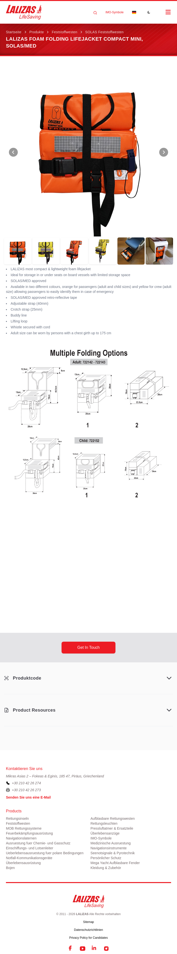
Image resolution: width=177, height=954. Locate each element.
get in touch (88, 647)
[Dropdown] (134, 12)
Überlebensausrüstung (23, 863)
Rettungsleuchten (103, 823)
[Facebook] (71, 949)
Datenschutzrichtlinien (88, 930)
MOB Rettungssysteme (24, 828)
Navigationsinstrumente (108, 848)
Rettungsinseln (17, 818)
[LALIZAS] (24, 12)
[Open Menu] (163, 12)
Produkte (36, 32)
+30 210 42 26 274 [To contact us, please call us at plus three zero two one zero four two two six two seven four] (26, 783)
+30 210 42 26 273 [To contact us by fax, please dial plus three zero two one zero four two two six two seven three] (26, 790)
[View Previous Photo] (13, 152)
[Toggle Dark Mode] (148, 12)
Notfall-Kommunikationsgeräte (29, 858)
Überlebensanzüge (105, 833)
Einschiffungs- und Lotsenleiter (29, 848)
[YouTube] (82, 949)
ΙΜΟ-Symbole (115, 12)
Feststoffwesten (64, 32)
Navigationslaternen (21, 838)
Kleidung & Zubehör (105, 868)
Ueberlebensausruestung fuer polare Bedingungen (45, 853)
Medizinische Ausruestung (110, 843)
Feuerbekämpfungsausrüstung (29, 833)
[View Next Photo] (163, 152)
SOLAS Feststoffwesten (104, 32)
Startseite (14, 32)
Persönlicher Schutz (105, 858)
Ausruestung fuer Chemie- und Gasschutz (38, 843)
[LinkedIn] (94, 949)
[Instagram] (106, 949)
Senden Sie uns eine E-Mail (28, 797)
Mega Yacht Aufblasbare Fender (115, 863)
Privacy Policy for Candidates (88, 937)
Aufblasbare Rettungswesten (112, 818)
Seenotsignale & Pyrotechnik (112, 853)
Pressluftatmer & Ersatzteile (111, 828)
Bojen (10, 868)
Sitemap (88, 922)
